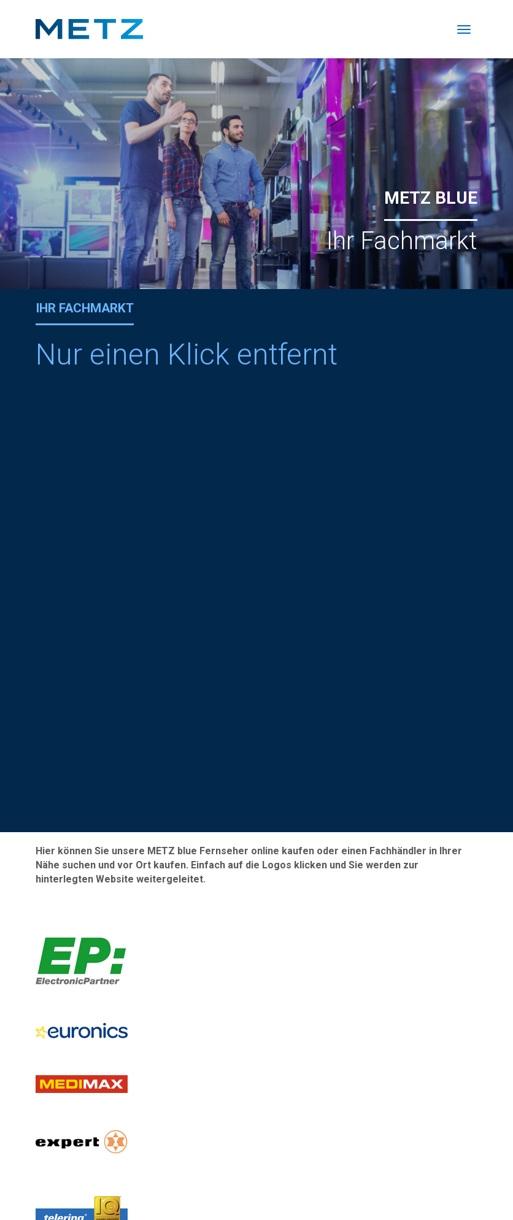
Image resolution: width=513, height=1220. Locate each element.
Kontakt (326, 1174)
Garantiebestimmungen (425, 1188)
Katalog (403, 1174)
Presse (364, 1174)
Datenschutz (342, 1188)
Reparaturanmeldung (79, 953)
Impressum (449, 1174)
